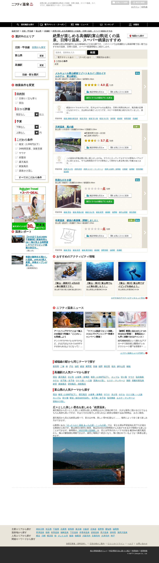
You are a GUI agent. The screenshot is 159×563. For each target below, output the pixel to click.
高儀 (95, 366)
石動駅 (125, 169)
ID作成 (144, 7)
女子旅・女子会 (67, 380)
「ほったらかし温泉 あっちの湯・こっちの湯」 (86, 425)
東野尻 (89, 366)
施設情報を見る (96, 92)
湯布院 (113, 532)
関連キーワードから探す (23, 539)
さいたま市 (63, 536)
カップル (115, 377)
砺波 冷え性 (104, 119)
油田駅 (112, 119)
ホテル (56, 380)
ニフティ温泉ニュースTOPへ (132, 353)
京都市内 (96, 536)
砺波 (82, 366)
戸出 (71, 366)
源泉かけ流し (99, 380)
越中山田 (121, 366)
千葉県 (56, 529)
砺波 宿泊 (83, 119)
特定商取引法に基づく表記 (119, 551)
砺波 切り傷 (93, 119)
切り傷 (124, 377)
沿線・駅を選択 (30, 74)
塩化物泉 (140, 377)
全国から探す (39, 47)
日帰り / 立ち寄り (28, 98)
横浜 (38, 536)
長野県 (101, 529)
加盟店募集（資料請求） (76, 544)
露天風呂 (62, 377)
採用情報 (143, 551)
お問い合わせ (141, 544)
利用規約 (135, 551)
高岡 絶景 (78, 169)
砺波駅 (119, 119)
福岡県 (116, 529)
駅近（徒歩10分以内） (80, 398)
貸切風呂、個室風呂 (77, 384)
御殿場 (78, 536)
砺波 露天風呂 (87, 250)
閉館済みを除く (104, 57)
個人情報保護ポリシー (98, 551)
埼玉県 (49, 529)
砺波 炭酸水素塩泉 (71, 119)
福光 (113, 366)
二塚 (62, 366)
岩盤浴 (22, 157)
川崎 (44, 536)
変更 (42, 56)
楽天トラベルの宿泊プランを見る (99, 98)
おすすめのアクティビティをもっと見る (128, 298)
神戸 (113, 536)
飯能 (71, 536)
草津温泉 (40, 532)
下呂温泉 (74, 532)
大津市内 (105, 536)
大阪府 (86, 529)
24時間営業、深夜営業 (30, 148)
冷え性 (71, 377)
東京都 (78, 529)
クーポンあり (85, 57)
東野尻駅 (127, 119)
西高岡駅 (139, 169)
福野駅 (114, 212)
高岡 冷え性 (68, 169)
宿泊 (55, 377)
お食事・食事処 (82, 377)
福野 (101, 366)
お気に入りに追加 (121, 92)
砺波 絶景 (99, 212)
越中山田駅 (123, 212)
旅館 (128, 380)
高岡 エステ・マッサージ (93, 169)
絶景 (55, 384)
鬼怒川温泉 (122, 532)
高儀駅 (135, 119)
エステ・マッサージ (116, 380)
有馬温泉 (55, 532)
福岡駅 (131, 169)
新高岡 (56, 366)
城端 (128, 366)
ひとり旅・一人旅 (84, 380)
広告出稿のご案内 (97, 544)
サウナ (131, 377)
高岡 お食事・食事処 (113, 169)
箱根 (48, 532)
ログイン (135, 7)
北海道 (93, 529)
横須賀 (50, 536)
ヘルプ (130, 544)
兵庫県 (63, 529)
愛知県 (108, 529)
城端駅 (107, 212)
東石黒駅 (132, 212)
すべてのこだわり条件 (30, 177)
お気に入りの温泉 (120, 3)
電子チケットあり (66, 57)
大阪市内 (86, 536)
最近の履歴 (139, 3)
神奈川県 (40, 529)
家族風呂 (62, 384)
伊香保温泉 (84, 532)
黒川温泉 (104, 532)
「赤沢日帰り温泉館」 (87, 430)
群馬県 (71, 529)
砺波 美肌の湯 (78, 212)
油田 (77, 366)
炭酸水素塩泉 (138, 380)
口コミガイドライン (116, 544)
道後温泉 (95, 532)
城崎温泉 (64, 532)
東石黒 (107, 366)
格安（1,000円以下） (100, 377)
